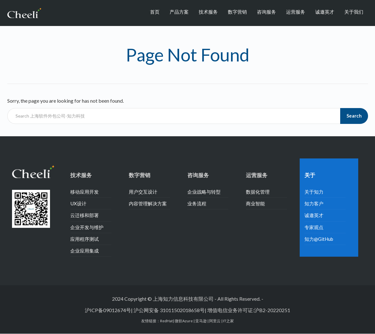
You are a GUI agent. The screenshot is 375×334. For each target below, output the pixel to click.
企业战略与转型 (204, 192)
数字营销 (237, 12)
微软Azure (184, 320)
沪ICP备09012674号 (108, 310)
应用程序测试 (84, 239)
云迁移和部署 (84, 215)
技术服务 (208, 12)
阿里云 (215, 320)
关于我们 (353, 12)
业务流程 (196, 203)
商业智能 (255, 203)
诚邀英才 (324, 12)
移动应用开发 (84, 192)
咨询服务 (266, 12)
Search (354, 116)
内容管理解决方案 (148, 203)
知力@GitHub (318, 239)
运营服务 (295, 12)
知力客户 (313, 203)
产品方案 (179, 12)
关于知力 (313, 192)
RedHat (166, 320)
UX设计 (78, 203)
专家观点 (313, 227)
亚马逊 (201, 320)
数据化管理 (258, 192)
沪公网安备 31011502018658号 (169, 310)
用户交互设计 (143, 192)
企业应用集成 (84, 251)
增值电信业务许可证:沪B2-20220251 (248, 310)
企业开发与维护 (86, 227)
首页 (154, 12)
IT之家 (228, 320)
